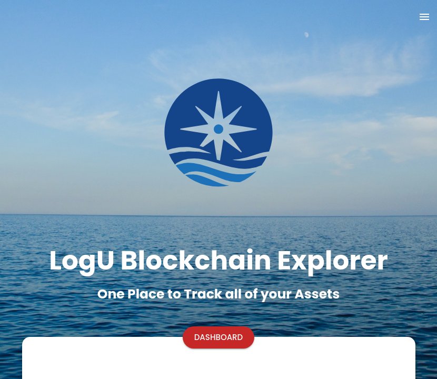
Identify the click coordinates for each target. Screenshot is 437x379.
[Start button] (219, 337)
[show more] (424, 16)
